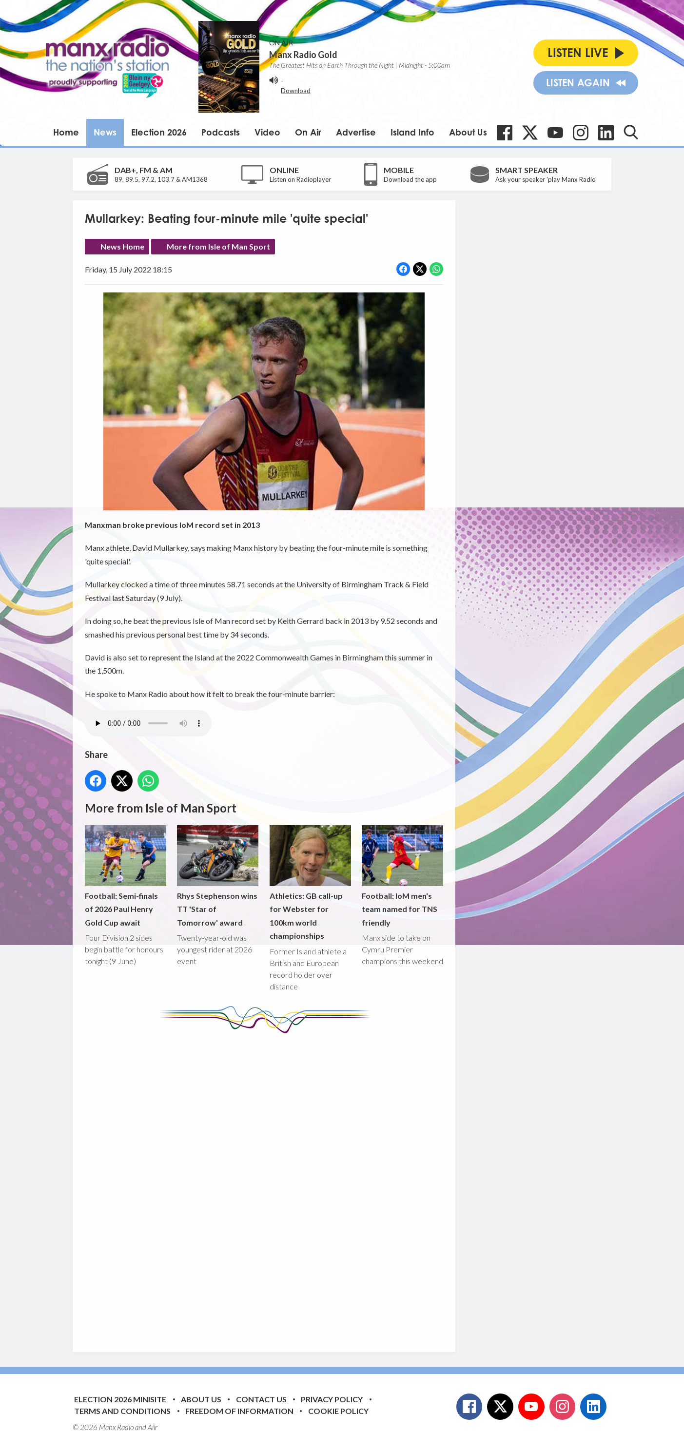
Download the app (410, 179)
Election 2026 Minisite (120, 1399)
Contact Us (261, 1399)
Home (66, 132)
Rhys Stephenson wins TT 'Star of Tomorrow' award (217, 876)
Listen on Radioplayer (300, 179)
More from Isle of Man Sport (218, 246)
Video (267, 132)
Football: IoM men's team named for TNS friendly (402, 876)
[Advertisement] (267, 1185)
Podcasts (220, 132)
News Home (122, 246)
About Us (468, 132)
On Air (308, 132)
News (105, 132)
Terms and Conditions (122, 1410)
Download (296, 91)
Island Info (412, 132)
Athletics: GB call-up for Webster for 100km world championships (310, 883)
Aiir (152, 1427)
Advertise (356, 132)
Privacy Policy (332, 1399)
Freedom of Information (239, 1410)
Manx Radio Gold (303, 54)
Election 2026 (159, 132)
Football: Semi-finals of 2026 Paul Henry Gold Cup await (125, 876)
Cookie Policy (338, 1410)
